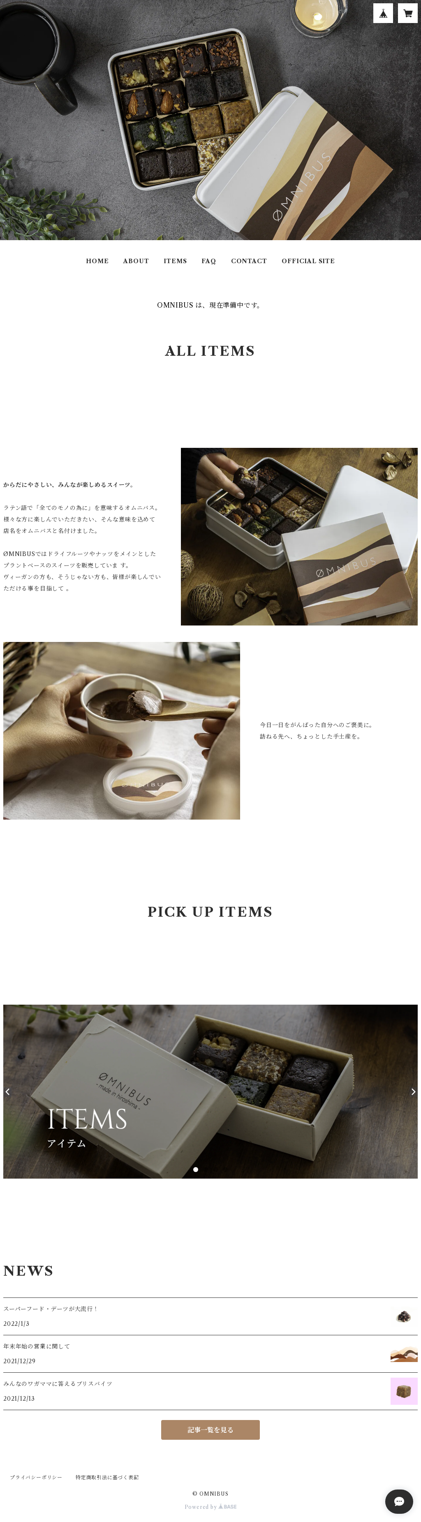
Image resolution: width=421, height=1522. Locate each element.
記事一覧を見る (210, 1430)
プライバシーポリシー (36, 1477)
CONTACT (249, 261)
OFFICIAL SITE (308, 261)
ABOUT (136, 261)
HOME (97, 261)
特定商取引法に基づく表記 (107, 1477)
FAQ (208, 261)
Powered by (211, 1507)
